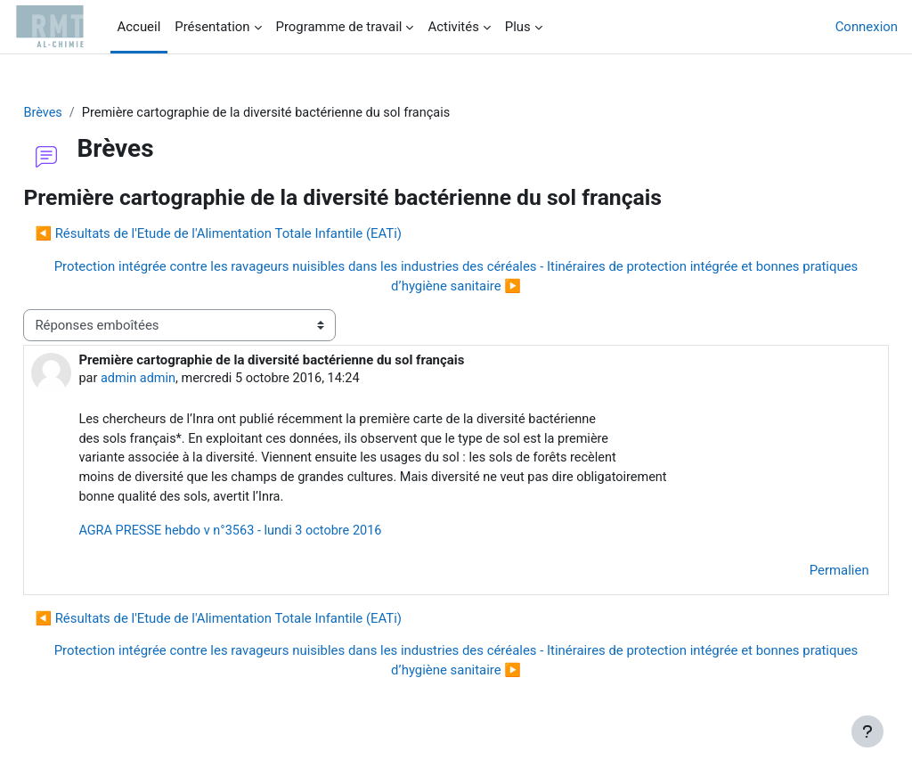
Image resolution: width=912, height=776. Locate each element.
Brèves (83, 113)
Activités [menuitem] (453, 27)
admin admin (179, 380)
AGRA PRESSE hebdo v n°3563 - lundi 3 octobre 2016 (274, 535)
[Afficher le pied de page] (867, 731)
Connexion (866, 27)
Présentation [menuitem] (212, 27)
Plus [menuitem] (518, 27)
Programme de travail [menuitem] (339, 27)
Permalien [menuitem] (799, 575)
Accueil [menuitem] (139, 27)
